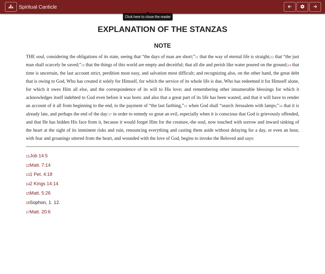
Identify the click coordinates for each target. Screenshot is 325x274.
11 (196, 57)
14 (289, 65)
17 (110, 114)
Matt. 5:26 (40, 193)
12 (272, 57)
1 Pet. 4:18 (41, 174)
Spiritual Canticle (38, 7)
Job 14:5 (39, 155)
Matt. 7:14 (40, 165)
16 (280, 106)
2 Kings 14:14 (44, 183)
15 (185, 106)
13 (83, 65)
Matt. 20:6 (40, 211)
